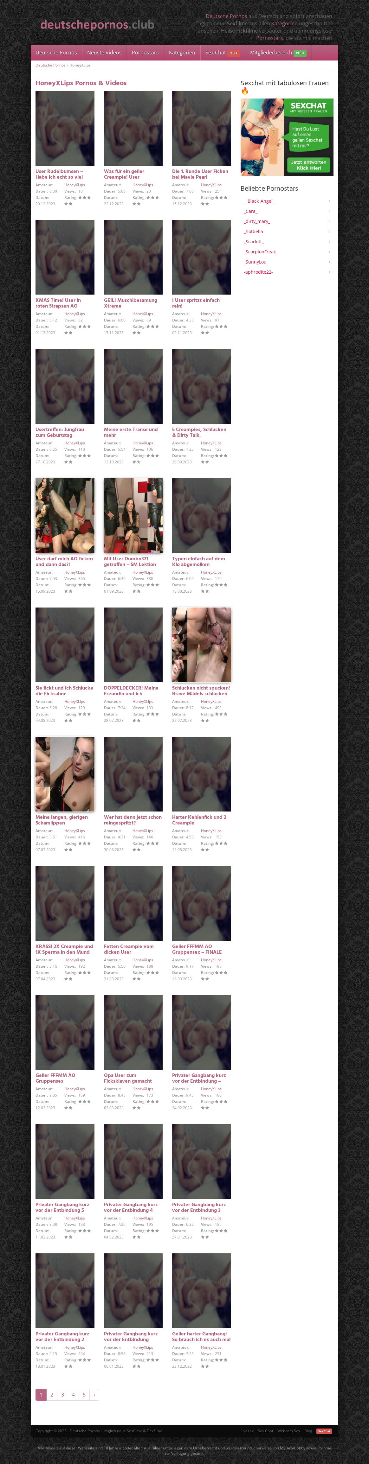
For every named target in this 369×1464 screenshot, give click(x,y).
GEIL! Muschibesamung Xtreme (130, 303)
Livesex (247, 1431)
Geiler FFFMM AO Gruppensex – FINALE (197, 950)
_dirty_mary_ (257, 221)
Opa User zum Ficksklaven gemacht (128, 1078)
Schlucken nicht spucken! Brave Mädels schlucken (201, 691)
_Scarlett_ (254, 242)
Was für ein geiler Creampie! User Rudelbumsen (124, 177)
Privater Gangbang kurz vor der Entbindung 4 (131, 1208)
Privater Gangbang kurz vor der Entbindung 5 (62, 1208)
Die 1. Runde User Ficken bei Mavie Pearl (200, 174)
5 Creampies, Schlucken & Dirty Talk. (199, 433)
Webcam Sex (288, 1431)
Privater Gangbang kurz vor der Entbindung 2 (62, 1337)
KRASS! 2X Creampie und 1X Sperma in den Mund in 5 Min (64, 952)
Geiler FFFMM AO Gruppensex (55, 1078)
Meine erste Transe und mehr (131, 433)
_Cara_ (250, 211)
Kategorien (284, 23)
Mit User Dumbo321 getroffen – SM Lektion (130, 562)
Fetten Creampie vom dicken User (129, 950)
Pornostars (269, 38)
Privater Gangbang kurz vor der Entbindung (131, 1337)
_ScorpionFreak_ (261, 252)
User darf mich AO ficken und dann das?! (64, 562)
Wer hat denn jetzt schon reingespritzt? (133, 820)
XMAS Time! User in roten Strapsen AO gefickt (58, 306)
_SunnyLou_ (256, 262)
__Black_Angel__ (260, 201)
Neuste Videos (104, 52)
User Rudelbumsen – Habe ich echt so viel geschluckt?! (59, 177)
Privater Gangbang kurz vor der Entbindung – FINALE (199, 1081)
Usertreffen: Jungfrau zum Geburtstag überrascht (60, 435)
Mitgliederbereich (278, 53)
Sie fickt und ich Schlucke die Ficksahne (64, 691)
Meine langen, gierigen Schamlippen (62, 820)
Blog (308, 1431)
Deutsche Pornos (226, 16)
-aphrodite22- (258, 272)
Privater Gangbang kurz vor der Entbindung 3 (199, 1208)
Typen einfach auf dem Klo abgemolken (198, 562)
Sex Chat (222, 53)
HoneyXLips (74, 185)
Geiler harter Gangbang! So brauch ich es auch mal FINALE (201, 1340)
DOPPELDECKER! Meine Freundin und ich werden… (131, 694)
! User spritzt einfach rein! (196, 303)
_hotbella (253, 231)
